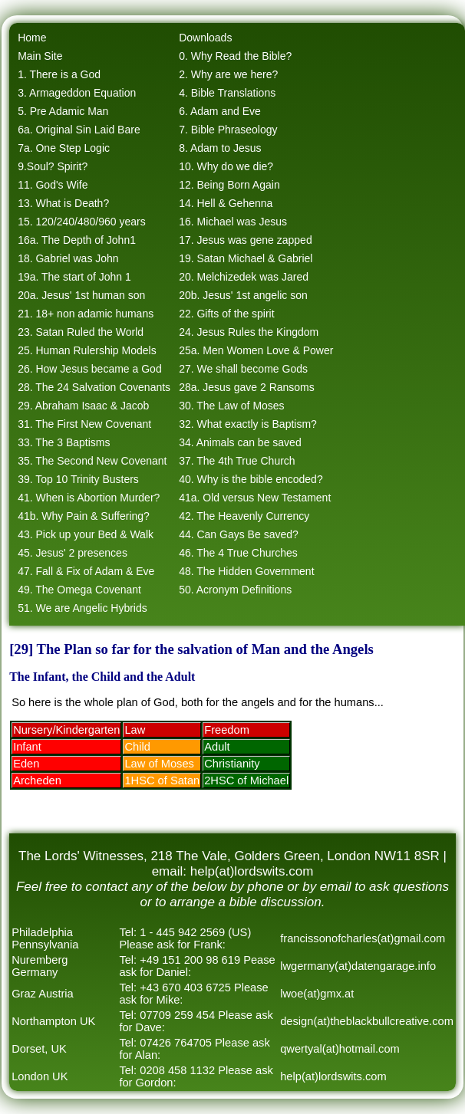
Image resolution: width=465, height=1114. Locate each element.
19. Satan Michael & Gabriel (245, 258)
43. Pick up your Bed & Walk (85, 534)
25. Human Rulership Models (87, 350)
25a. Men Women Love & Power (256, 350)
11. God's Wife (52, 185)
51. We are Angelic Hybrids (82, 608)
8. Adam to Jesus (220, 148)
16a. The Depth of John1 (77, 240)
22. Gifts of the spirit (227, 313)
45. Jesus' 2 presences (72, 553)
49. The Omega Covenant (79, 589)
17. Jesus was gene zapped (245, 240)
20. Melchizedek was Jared (243, 277)
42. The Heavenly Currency (244, 516)
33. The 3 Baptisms (64, 442)
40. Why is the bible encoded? (251, 479)
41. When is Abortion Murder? (89, 497)
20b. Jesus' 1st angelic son (243, 295)
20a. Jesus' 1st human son (81, 295)
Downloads (205, 37)
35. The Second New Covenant (92, 461)
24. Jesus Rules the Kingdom (248, 332)
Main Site (40, 56)
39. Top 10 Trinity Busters (78, 479)
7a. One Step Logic (64, 148)
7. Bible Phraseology (228, 129)
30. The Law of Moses (231, 405)
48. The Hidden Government (246, 571)
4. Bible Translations (227, 93)
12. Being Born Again (229, 185)
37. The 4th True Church (237, 461)
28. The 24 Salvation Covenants (94, 387)
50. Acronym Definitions (235, 589)
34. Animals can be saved (240, 442)
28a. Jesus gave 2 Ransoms (247, 387)
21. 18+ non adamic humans (85, 313)
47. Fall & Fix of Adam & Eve (86, 571)
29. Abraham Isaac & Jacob (83, 405)
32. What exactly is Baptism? (248, 424)
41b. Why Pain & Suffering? (84, 516)
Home (32, 37)
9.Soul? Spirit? (52, 166)
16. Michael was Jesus (233, 221)
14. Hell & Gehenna (225, 203)
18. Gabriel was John (68, 258)
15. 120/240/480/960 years (82, 221)
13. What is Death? (63, 203)
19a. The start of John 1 (74, 277)
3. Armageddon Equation (77, 93)
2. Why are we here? (228, 74)
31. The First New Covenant (84, 424)
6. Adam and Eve (220, 111)
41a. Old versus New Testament (255, 497)
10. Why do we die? (226, 166)
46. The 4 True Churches (238, 553)
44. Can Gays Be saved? (238, 534)
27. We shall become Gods (243, 369)
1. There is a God (59, 74)
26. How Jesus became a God (90, 369)
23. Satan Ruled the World (80, 332)
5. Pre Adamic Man (63, 111)
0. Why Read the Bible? (235, 56)
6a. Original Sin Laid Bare (79, 129)
